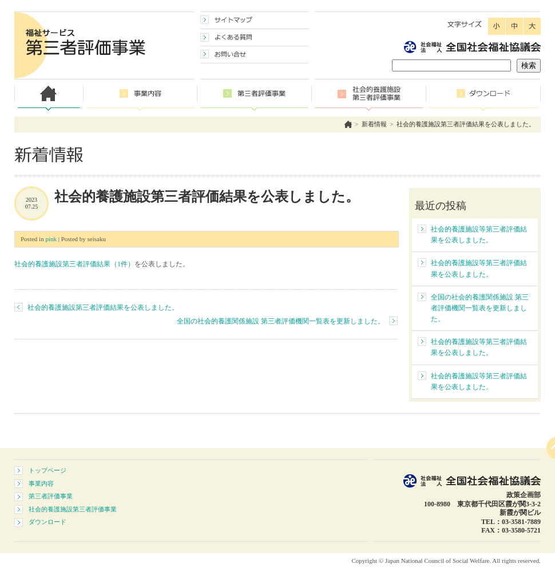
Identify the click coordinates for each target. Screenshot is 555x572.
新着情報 (374, 124)
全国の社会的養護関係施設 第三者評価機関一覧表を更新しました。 (280, 321)
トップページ (47, 470)
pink (51, 238)
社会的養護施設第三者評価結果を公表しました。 (466, 124)
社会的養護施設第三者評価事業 (73, 509)
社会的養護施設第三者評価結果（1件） (74, 264)
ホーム (348, 124)
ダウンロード (47, 521)
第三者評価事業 (51, 496)
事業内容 (41, 483)
